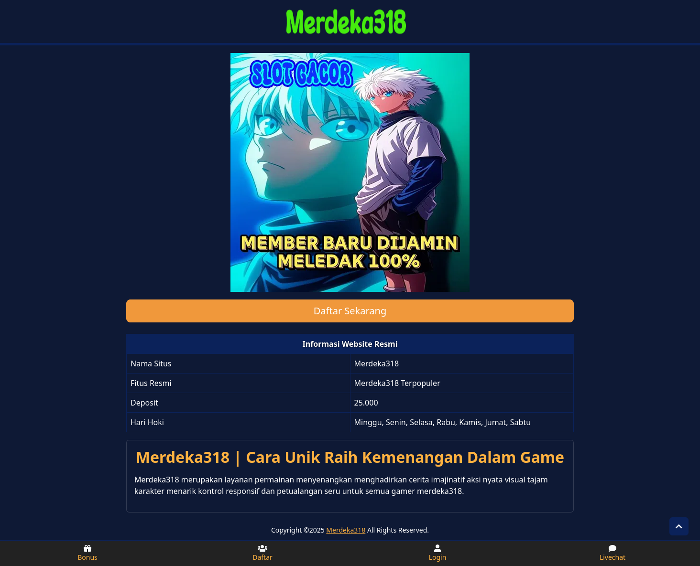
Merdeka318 (345, 529)
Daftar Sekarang (350, 310)
